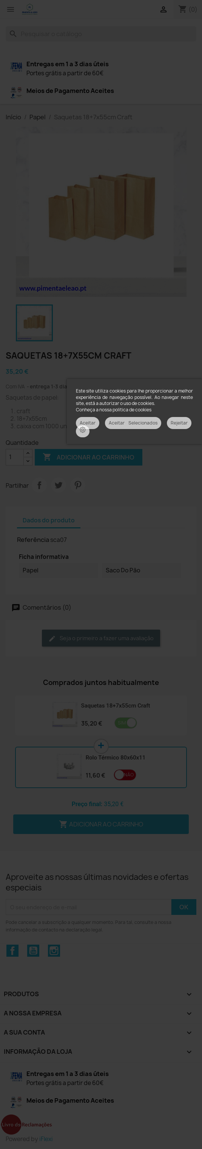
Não (129, 775)
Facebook (12, 951)
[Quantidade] (15, 457)
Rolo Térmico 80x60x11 (116, 757)
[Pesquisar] (101, 33)
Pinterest (77, 485)
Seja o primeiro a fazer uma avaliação (101, 638)
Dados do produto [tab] (49, 520)
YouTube (33, 951)
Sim (122, 723)
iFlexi (46, 1139)
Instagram (54, 951)
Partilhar (39, 485)
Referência (33, 539)
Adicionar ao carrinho (88, 457)
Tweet (58, 485)
